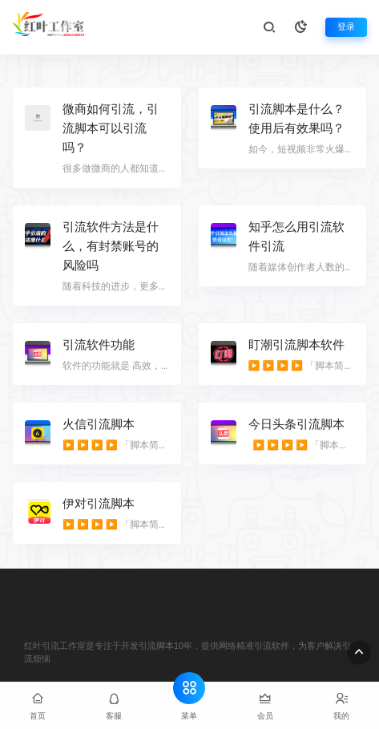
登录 (346, 27)
